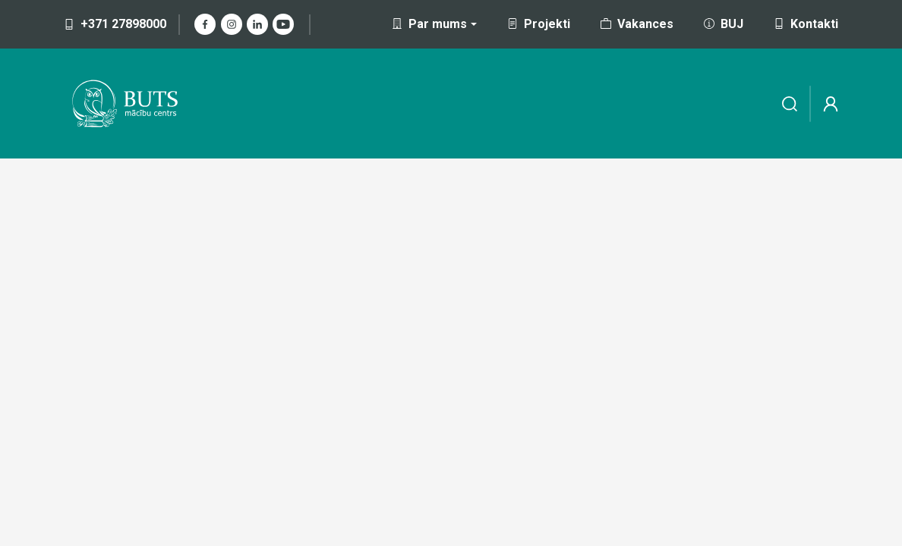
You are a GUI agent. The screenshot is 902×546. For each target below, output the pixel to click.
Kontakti (806, 24)
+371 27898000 (115, 24)
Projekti (538, 24)
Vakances (637, 24)
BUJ (723, 24)
